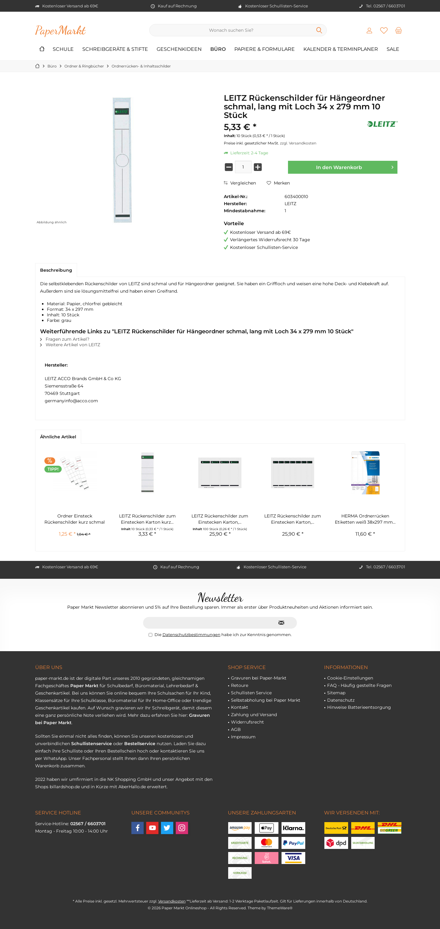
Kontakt (239, 707)
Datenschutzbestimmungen (191, 634)
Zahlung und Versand (254, 714)
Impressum (243, 737)
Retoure (239, 685)
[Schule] (63, 49)
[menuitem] (398, 30)
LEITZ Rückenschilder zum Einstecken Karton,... (219, 519)
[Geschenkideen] (179, 49)
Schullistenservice (91, 743)
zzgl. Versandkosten (298, 143)
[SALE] (393, 49)
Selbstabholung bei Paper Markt (265, 700)
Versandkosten (172, 901)
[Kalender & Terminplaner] (340, 49)
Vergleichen (240, 183)
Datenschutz (341, 700)
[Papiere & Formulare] (264, 49)
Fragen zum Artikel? (64, 339)
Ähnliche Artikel (58, 437)
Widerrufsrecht (247, 722)
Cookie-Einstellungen (350, 678)
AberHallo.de (132, 786)
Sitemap (336, 693)
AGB (236, 729)
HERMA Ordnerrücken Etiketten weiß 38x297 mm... (365, 519)
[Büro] (218, 49)
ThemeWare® (280, 908)
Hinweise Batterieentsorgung (359, 707)
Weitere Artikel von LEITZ (70, 344)
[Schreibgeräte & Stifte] (115, 49)
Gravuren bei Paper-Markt (258, 678)
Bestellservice (139, 743)
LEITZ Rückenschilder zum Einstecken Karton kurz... (147, 519)
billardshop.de (65, 786)
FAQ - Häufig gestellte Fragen (359, 685)
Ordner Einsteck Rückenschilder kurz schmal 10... (74, 519)
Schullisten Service (251, 693)
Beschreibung (56, 270)
